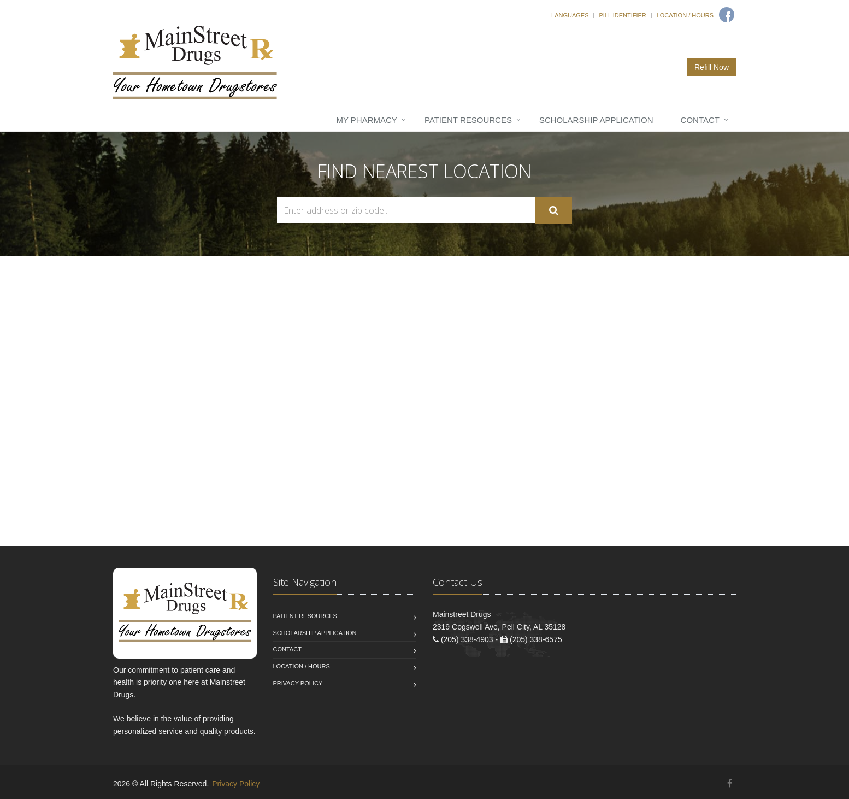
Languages (569, 15)
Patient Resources (468, 120)
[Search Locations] (406, 210)
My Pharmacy (366, 120)
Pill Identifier (622, 15)
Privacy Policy (298, 683)
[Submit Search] (553, 210)
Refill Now (711, 67)
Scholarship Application (596, 120)
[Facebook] (726, 14)
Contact (700, 120)
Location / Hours (685, 15)
